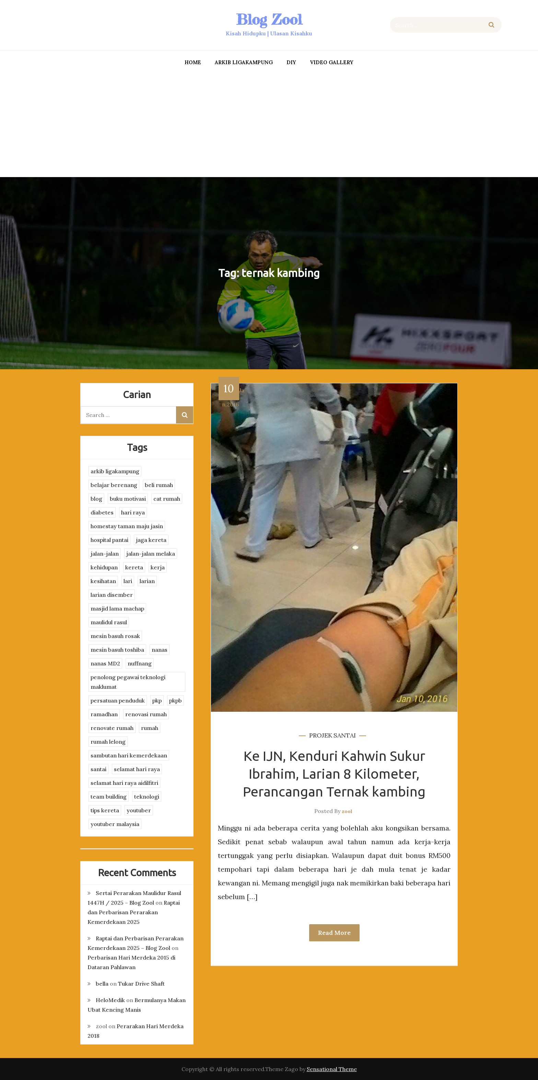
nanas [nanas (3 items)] (159, 649)
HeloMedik (110, 1000)
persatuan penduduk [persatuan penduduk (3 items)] (118, 700)
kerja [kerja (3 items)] (158, 567)
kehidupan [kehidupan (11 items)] (104, 567)
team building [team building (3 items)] (109, 796)
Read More (334, 933)
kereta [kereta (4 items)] (134, 567)
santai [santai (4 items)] (98, 769)
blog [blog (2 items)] (96, 498)
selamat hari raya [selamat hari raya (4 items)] (137, 769)
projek (320, 735)
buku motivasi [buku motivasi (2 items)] (128, 498)
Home (193, 62)
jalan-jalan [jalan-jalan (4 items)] (105, 553)
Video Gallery (331, 62)
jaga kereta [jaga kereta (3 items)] (151, 539)
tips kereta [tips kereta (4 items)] (105, 810)
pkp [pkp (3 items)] (157, 700)
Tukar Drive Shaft (141, 983)
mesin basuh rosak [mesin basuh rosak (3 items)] (115, 635)
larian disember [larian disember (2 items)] (112, 594)
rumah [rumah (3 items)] (149, 727)
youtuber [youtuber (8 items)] (139, 810)
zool (347, 811)
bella (102, 983)
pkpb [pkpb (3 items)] (175, 700)
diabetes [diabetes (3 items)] (102, 512)
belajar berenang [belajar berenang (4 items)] (114, 484)
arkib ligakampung (244, 62)
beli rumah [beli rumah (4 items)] (159, 484)
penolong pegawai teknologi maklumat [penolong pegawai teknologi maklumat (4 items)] (128, 682)
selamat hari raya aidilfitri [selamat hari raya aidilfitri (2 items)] (124, 782)
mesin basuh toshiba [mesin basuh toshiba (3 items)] (117, 649)
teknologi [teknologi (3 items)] (146, 796)
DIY (291, 62)
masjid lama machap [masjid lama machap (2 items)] (117, 608)
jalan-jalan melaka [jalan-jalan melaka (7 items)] (150, 553)
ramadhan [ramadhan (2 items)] (104, 714)
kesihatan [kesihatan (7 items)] (103, 581)
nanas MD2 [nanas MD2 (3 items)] (105, 663)
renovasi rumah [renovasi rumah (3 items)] (146, 714)
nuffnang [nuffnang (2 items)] (140, 663)
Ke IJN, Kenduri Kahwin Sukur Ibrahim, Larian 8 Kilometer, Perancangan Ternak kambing (334, 773)
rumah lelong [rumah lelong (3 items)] (108, 741)
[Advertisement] (269, 124)
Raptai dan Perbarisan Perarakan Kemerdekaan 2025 (133, 912)
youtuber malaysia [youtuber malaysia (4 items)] (115, 824)
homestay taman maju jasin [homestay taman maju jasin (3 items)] (127, 526)
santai (345, 735)
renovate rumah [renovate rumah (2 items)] (112, 727)
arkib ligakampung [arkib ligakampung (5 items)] (115, 471)
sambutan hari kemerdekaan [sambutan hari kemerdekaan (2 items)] (129, 755)
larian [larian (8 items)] (147, 581)
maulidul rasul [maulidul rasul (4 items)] (109, 622)
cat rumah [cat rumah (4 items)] (166, 498)
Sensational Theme (332, 1069)
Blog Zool (269, 19)
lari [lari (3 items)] (128, 581)
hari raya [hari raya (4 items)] (133, 512)
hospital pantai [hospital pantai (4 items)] (109, 539)
